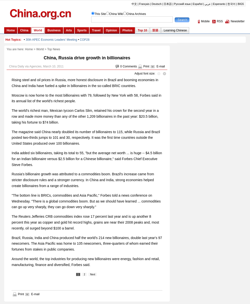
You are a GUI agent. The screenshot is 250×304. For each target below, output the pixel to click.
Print (146, 66)
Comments (130, 66)
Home (29, 49)
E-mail (161, 66)
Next (92, 274)
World (40, 49)
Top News (53, 49)
